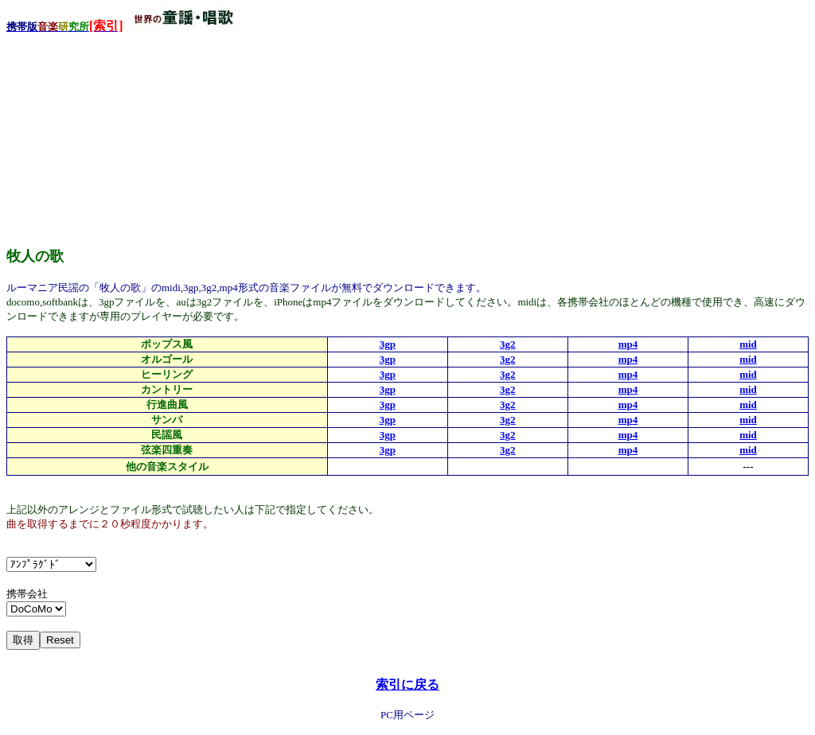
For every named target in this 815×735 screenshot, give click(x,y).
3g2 (508, 344)
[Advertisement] (125, 134)
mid (748, 344)
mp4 (628, 344)
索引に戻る (407, 684)
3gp (388, 344)
